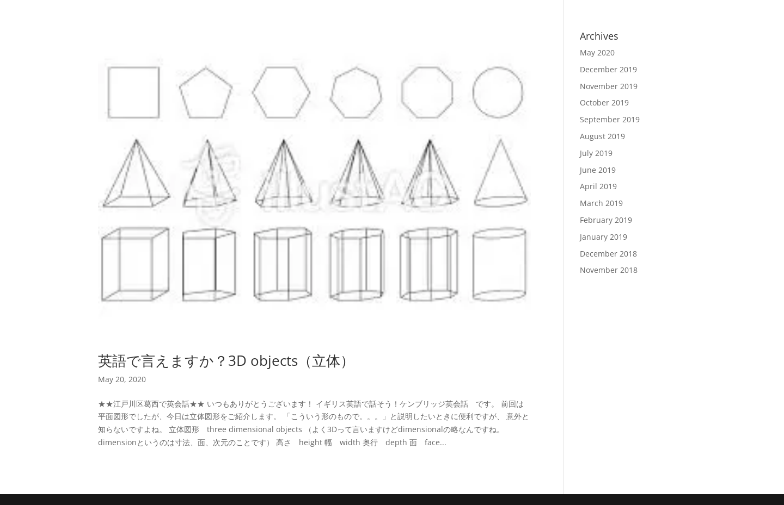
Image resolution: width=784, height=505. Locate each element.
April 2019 (598, 186)
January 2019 (603, 237)
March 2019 (601, 203)
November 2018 (609, 270)
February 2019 (606, 220)
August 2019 (602, 136)
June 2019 (598, 170)
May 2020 (597, 52)
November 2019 (609, 86)
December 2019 (608, 69)
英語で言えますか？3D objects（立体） (226, 360)
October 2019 (604, 102)
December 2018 (608, 253)
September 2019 (610, 119)
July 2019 (596, 153)
